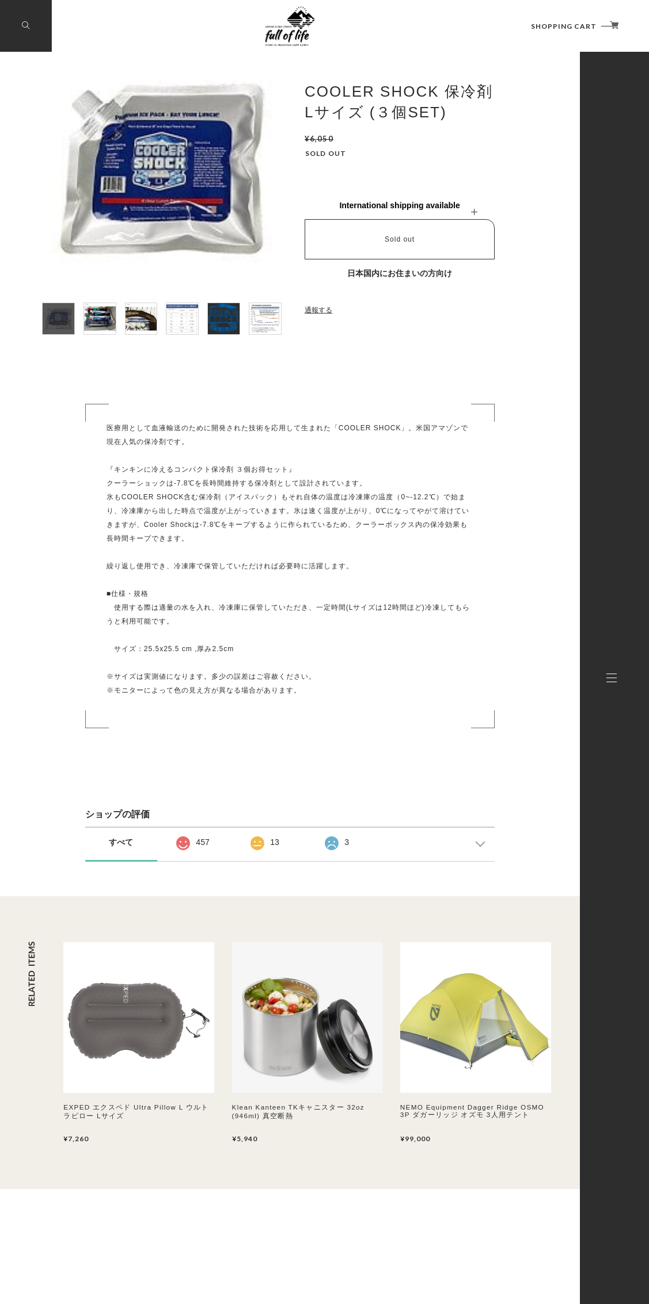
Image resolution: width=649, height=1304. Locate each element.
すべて (121, 842)
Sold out (400, 239)
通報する (318, 310)
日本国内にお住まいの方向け (399, 273)
